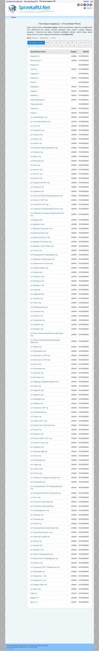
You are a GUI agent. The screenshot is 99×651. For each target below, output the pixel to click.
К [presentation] (84, 43)
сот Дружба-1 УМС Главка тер (41, 246)
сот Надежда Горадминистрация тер (44, 382)
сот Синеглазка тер (37, 482)
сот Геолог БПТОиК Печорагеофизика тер (46, 196)
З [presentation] (76, 43)
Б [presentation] (56, 43)
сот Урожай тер (36, 545)
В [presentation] (60, 43)
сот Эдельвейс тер (37, 571)
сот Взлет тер (35, 156)
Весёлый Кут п (36, 60)
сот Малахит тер (36, 329)
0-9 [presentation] (47, 43)
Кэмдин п (33, 91)
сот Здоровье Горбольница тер (42, 259)
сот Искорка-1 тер (37, 277)
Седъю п (33, 113)
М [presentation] (29, 46)
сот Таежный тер (36, 515)
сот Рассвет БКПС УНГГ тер (41, 438)
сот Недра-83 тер (37, 395)
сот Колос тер (35, 303)
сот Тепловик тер (37, 519)
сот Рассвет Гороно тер (39, 443)
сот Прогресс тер (37, 434)
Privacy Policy (10, 649)
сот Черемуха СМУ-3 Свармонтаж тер (45, 567)
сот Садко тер (35, 464)
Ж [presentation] (72, 43)
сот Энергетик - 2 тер (38, 576)
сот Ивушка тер (36, 272)
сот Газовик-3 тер (37, 191)
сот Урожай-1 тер (37, 550)
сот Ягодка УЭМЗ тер (38, 585)
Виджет (86, 1)
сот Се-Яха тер (36, 473)
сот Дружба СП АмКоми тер (41, 242)
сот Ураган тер (36, 541)
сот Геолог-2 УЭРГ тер (39, 200)
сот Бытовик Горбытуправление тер (44, 148)
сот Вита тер (35, 165)
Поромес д (34, 108)
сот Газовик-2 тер (37, 187)
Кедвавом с (34, 87)
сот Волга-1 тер (36, 169)
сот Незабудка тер (37, 399)
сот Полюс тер (36, 430)
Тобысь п (33, 593)
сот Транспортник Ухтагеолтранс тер (44, 528)
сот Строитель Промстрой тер (42, 506)
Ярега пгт (34, 602)
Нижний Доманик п (37, 100)
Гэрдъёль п (34, 74)
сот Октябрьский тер (38, 412)
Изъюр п (33, 82)
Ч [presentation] (65, 46)
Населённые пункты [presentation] (36, 43)
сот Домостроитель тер (39, 233)
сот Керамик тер (36, 298)
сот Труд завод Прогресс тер (41, 532)
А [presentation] (52, 43)
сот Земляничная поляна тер (41, 263)
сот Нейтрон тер (36, 403)
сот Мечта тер (35, 364)
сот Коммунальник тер (39, 307)
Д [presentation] (67, 43)
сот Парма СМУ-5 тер (38, 421)
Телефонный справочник (14, 1)
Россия (13, 17)
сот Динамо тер (36, 220)
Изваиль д (34, 78)
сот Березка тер (36, 135)
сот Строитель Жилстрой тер (41, 502)
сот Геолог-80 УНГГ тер (39, 204)
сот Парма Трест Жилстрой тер (42, 425)
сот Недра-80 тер (37, 390)
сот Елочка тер (36, 250)
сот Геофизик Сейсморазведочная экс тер (46, 209)
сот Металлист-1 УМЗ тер (40, 355)
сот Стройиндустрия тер (39, 510)
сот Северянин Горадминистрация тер (45, 478)
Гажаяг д (33, 69)
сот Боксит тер (36, 143)
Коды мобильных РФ (31, 1)
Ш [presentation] (70, 46)
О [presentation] (37, 46)
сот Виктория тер (37, 161)
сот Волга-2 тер (36, 174)
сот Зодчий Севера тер (39, 268)
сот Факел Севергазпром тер (41, 554)
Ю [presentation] (74, 46)
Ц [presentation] (62, 46)
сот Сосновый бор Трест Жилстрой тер (45, 493)
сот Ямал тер (35, 589)
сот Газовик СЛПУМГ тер (39, 183)
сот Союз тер (35, 497)
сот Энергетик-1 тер (38, 580)
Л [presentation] (88, 43)
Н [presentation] (33, 46)
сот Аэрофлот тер (37, 130)
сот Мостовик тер (37, 377)
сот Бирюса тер (36, 139)
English (89, 8)
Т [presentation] (53, 46)
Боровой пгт (35, 56)
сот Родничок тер (37, 447)
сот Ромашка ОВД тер (38, 451)
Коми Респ (44, 38)
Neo (91, 1)
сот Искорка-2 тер (37, 281)
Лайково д (34, 95)
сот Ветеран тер (36, 152)
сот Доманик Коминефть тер (41, 229)
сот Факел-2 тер (36, 563)
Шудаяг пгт (34, 598)
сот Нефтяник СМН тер (39, 408)
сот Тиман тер (35, 524)
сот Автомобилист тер (38, 117)
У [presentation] (57, 46)
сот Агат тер (35, 126)
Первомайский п (36, 104)
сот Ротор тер (35, 456)
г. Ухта (53, 38)
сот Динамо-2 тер (37, 224)
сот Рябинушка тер (37, 460)
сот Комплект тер (37, 311)
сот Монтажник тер (37, 368)
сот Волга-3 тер (36, 178)
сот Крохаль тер (36, 316)
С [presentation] (50, 46)
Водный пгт (34, 65)
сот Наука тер (35, 386)
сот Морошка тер (37, 373)
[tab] (36, 42)
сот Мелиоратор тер (38, 351)
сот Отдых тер (35, 416)
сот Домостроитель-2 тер (40, 237)
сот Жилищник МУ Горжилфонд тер (44, 255)
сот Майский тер (36, 325)
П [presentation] (42, 46)
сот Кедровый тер (37, 294)
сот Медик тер (35, 347)
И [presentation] (80, 43)
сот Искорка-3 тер (37, 285)
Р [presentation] (45, 46)
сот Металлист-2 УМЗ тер (40, 360)
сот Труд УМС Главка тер (40, 537)
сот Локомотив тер (37, 320)
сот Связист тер (36, 469)
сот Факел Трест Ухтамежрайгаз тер (44, 558)
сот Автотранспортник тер (40, 121)
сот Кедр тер (35, 290)
